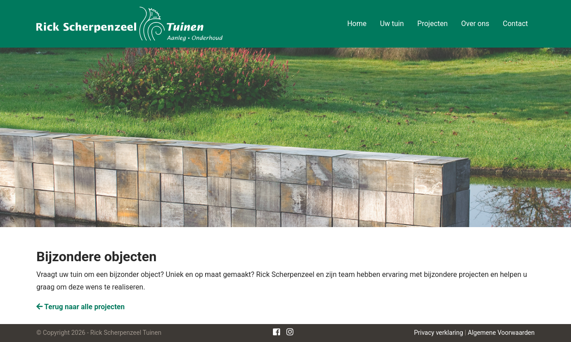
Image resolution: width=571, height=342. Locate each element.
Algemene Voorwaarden (501, 332)
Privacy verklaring (438, 332)
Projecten (432, 23)
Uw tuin (392, 23)
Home (356, 23)
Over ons (475, 23)
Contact (515, 23)
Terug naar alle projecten (80, 307)
